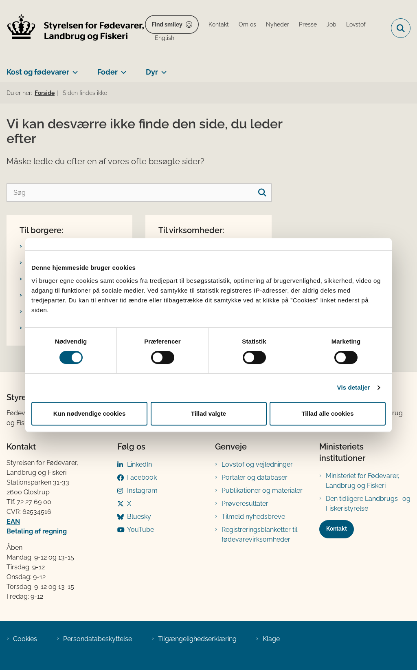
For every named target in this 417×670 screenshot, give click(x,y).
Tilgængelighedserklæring (197, 639)
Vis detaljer (353, 387)
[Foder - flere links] (122, 69)
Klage (271, 639)
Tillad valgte (208, 413)
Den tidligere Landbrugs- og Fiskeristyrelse (368, 503)
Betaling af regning (37, 531)
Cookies (25, 639)
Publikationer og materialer (262, 490)
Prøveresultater (245, 503)
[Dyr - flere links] (162, 69)
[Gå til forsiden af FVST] (72, 28)
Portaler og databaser (255, 477)
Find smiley (166, 24)
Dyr (152, 72)
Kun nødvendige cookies (89, 413)
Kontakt (336, 528)
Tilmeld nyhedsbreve (253, 516)
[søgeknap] (262, 192)
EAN (13, 521)
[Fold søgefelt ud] (400, 28)
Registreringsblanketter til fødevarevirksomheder (259, 534)
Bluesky (139, 516)
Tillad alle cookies (327, 413)
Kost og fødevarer (38, 72)
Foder (107, 72)
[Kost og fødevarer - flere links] (73, 69)
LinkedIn (139, 464)
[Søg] (139, 192)
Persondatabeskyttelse (97, 639)
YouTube (140, 529)
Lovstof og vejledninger (257, 464)
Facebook (142, 477)
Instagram (142, 490)
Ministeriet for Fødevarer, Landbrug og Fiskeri (362, 480)
